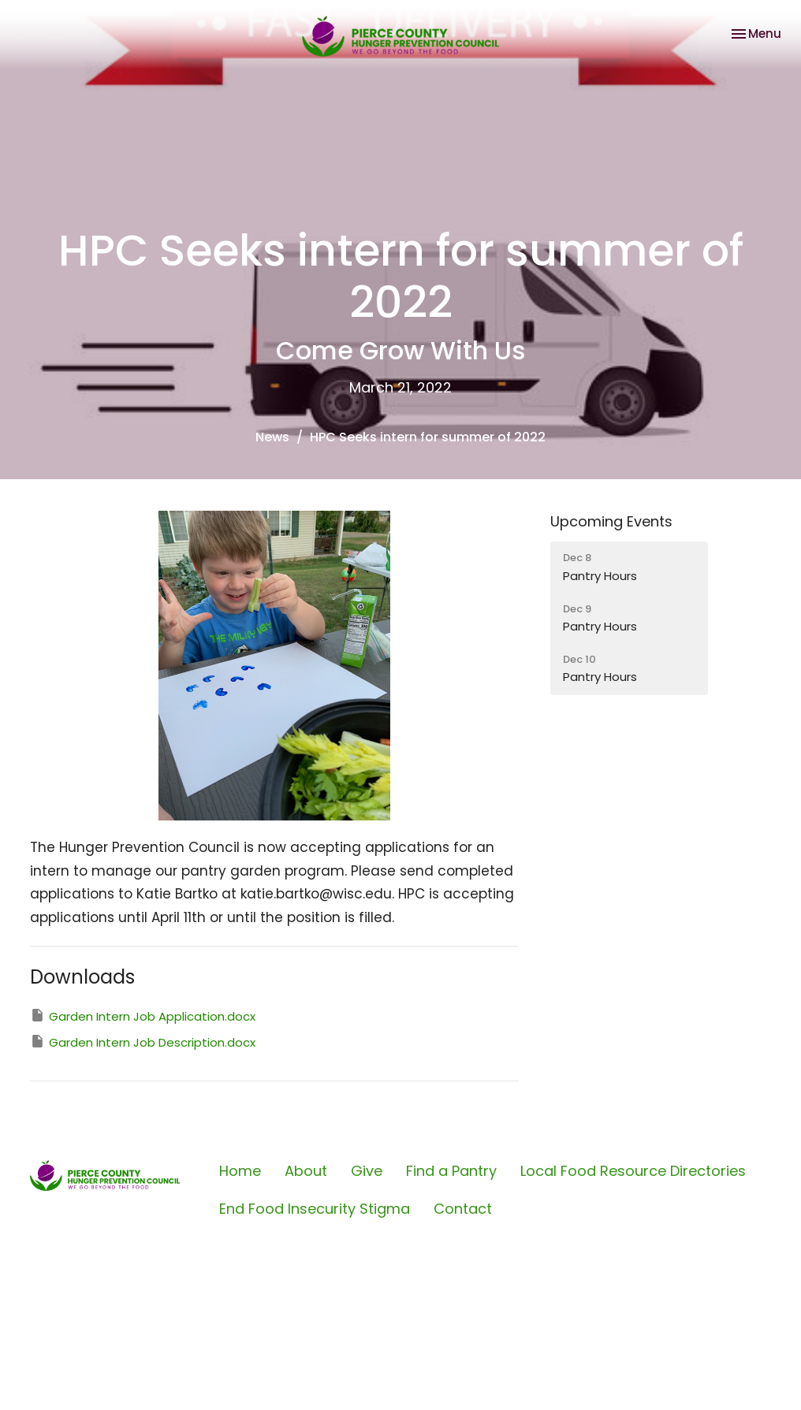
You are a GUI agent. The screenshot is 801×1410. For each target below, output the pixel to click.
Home (240, 1171)
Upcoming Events (611, 521)
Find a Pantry (451, 1171)
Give (366, 1171)
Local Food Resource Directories (633, 1171)
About (306, 1171)
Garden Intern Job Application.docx (142, 1016)
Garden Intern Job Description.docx (142, 1042)
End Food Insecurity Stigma (314, 1208)
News (272, 437)
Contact (463, 1208)
